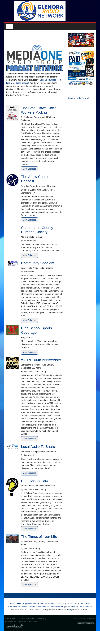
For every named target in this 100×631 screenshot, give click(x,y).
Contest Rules (85, 603)
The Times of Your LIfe (39, 537)
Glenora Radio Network (78, 98)
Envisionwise (82, 619)
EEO (19, 603)
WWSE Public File (42, 607)
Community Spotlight (37, 263)
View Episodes (29, 169)
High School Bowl (35, 481)
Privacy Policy (72, 603)
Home (12, 603)
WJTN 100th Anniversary (41, 360)
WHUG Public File (57, 607)
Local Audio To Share (38, 447)
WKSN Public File (28, 607)
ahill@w (70, 610)
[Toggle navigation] (9, 26)
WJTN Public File (14, 607)
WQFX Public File (71, 607)
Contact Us (60, 603)
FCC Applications (47, 603)
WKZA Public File (86, 607)
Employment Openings (31, 603)
